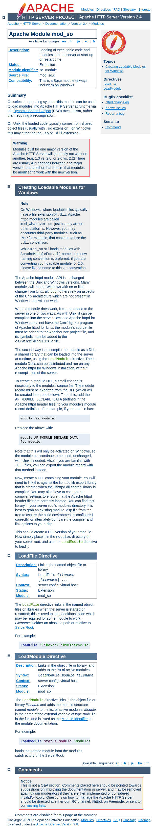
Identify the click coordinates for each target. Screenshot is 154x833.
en (64, 41)
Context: (23, 585)
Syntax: (22, 575)
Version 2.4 (79, 24)
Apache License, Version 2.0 (57, 824)
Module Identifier (75, 719)
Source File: (19, 75)
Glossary (129, 9)
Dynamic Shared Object (32, 111)
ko (86, 41)
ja (78, 41)
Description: (19, 50)
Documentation (56, 24)
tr (94, 41)
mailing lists (36, 805)
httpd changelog (117, 102)
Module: (23, 596)
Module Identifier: (23, 70)
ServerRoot (24, 627)
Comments (113, 127)
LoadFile (109, 84)
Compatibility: (20, 81)
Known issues (115, 108)
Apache (13, 24)
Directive (48, 556)
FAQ (117, 9)
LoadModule (112, 88)
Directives (103, 9)
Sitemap (144, 9)
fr (72, 41)
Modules (87, 9)
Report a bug (114, 113)
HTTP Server (32, 24)
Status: (14, 65)
